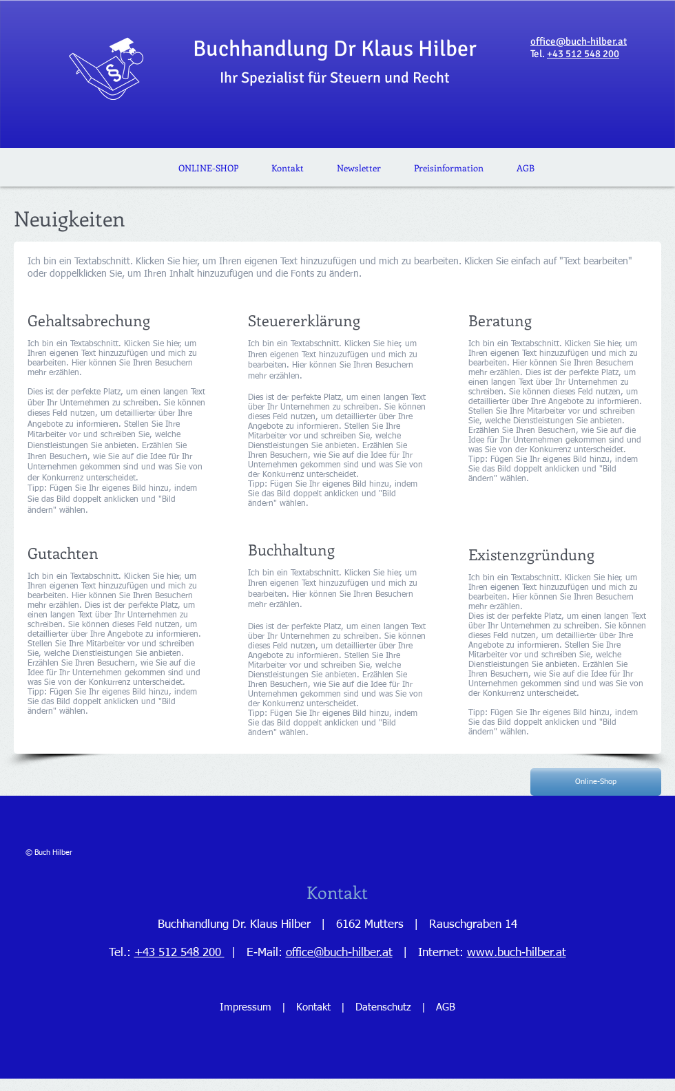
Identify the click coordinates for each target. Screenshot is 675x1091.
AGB (444, 1007)
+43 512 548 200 (583, 53)
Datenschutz (383, 1007)
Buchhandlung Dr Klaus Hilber (335, 61)
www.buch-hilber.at (516, 953)
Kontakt (315, 1007)
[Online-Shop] (595, 782)
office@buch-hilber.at (578, 41)
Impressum (245, 1007)
